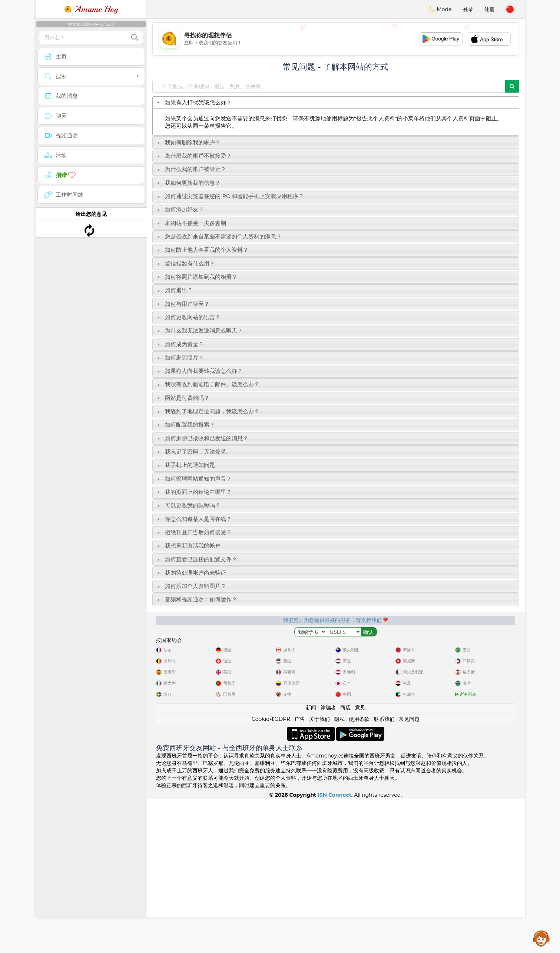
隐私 (339, 873)
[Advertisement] (335, 39)
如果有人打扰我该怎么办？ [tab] (193, 102)
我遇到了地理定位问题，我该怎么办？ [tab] (207, 411)
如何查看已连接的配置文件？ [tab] (196, 559)
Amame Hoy (91, 9)
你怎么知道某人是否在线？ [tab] (193, 519)
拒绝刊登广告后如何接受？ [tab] (193, 532)
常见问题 (409, 873)
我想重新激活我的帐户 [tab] (188, 545)
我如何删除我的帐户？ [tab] (188, 142)
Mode (440, 9)
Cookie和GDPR (271, 873)
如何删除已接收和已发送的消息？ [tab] (201, 438)
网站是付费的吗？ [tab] (182, 398)
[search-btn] (134, 37)
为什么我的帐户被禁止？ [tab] (190, 169)
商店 (345, 862)
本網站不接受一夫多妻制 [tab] (190, 223)
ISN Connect (334, 949)
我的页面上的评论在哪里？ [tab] (193, 492)
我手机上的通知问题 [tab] (185, 465)
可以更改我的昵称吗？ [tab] (188, 505)
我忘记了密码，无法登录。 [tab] (193, 451)
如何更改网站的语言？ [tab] (188, 317)
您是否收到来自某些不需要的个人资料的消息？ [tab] (218, 236)
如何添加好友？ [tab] (179, 209)
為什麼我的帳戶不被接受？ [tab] (193, 156)
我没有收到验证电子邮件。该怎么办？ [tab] (207, 384)
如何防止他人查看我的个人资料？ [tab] (201, 250)
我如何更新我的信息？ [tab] (188, 183)
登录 (468, 9)
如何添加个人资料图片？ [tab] (190, 586)
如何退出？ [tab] (174, 290)
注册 (489, 9)
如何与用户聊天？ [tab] (182, 304)
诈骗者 (328, 862)
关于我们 (319, 873)
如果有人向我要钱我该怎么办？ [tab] (199, 371)
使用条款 (359, 873)
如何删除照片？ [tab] (179, 357)
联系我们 (384, 873)
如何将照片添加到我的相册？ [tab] (196, 277)
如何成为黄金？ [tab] (179, 344)
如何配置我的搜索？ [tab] (185, 424)
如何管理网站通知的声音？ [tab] (193, 478)
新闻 (311, 862)
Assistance (541, 938)
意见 (360, 862)
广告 (300, 873)
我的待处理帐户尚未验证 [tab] (190, 572)
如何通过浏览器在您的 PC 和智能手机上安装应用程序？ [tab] (229, 196)
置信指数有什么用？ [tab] (185, 263)
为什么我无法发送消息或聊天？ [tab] (199, 330)
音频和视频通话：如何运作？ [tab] (196, 599)
